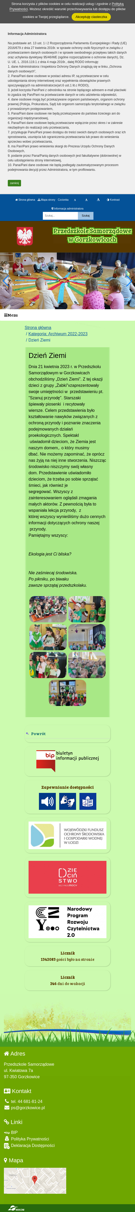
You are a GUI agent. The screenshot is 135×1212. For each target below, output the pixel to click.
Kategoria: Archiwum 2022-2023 (57, 334)
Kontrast (113, 199)
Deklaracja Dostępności (29, 1146)
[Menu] (67, 315)
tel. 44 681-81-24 (23, 1101)
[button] (128, 281)
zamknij (14, 183)
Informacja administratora (68, 208)
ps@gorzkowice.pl (24, 1108)
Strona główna (25, 199)
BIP (11, 1132)
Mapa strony (46, 199)
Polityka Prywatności (26, 1138)
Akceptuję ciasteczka (91, 17)
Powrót (38, 733)
